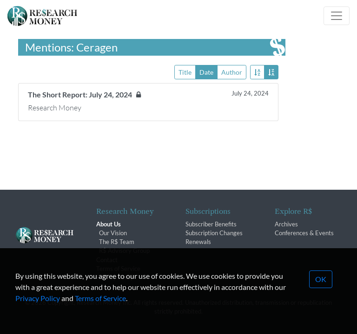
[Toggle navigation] (337, 15)
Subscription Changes (214, 233)
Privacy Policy (37, 309)
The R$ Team (116, 241)
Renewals (198, 241)
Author (231, 71)
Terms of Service (100, 309)
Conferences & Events (304, 233)
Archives (286, 224)
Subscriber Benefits (211, 224)
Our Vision (113, 233)
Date (206, 71)
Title (185, 71)
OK (320, 290)
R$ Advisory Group (124, 250)
